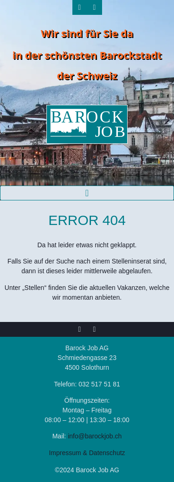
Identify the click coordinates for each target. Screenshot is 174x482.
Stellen (35, 287)
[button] (87, 193)
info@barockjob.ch (95, 436)
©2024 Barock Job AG (87, 470)
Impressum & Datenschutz (87, 452)
